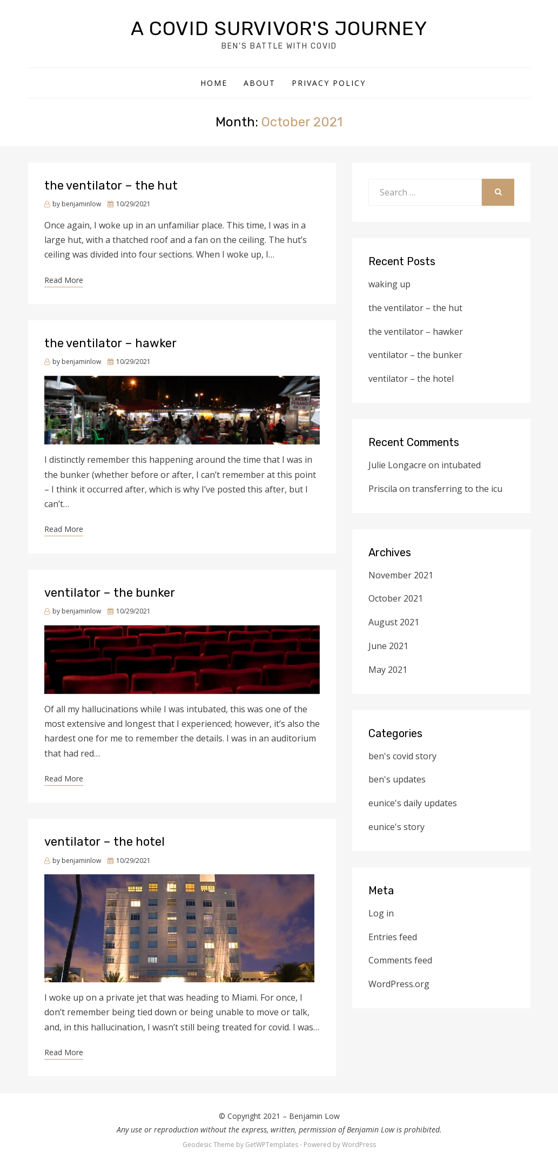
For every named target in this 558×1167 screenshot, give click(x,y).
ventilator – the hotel (104, 841)
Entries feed (392, 937)
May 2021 (387, 670)
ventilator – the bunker (109, 592)
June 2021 (388, 646)
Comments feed (400, 960)
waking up (389, 284)
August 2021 (393, 622)
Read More (63, 280)
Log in (381, 913)
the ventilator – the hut (111, 185)
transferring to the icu (457, 489)
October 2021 (395, 598)
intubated (461, 465)
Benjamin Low (314, 1116)
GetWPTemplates (271, 1144)
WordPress (359, 1144)
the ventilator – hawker (110, 343)
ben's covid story (402, 756)
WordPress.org (398, 984)
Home (213, 83)
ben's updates (397, 779)
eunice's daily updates (412, 803)
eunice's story (396, 827)
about (259, 83)
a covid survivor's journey (279, 28)
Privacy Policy (329, 83)
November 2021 (400, 575)
